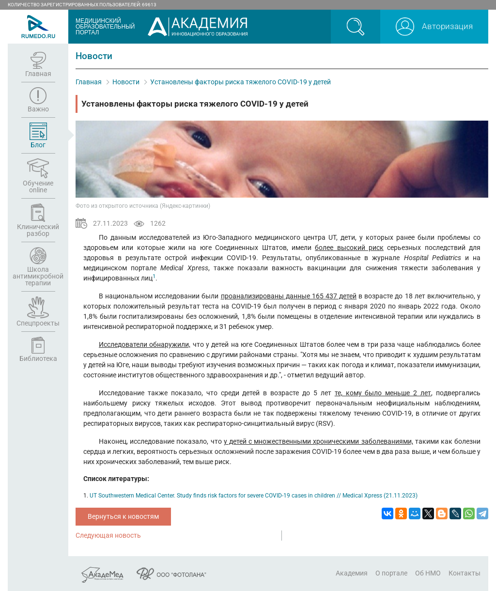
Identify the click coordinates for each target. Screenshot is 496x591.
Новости (126, 82)
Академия (352, 573)
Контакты (464, 573)
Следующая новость (108, 535)
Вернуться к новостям (123, 516)
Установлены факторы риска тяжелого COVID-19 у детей (240, 82)
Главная (89, 82)
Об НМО (428, 573)
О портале (391, 573)
